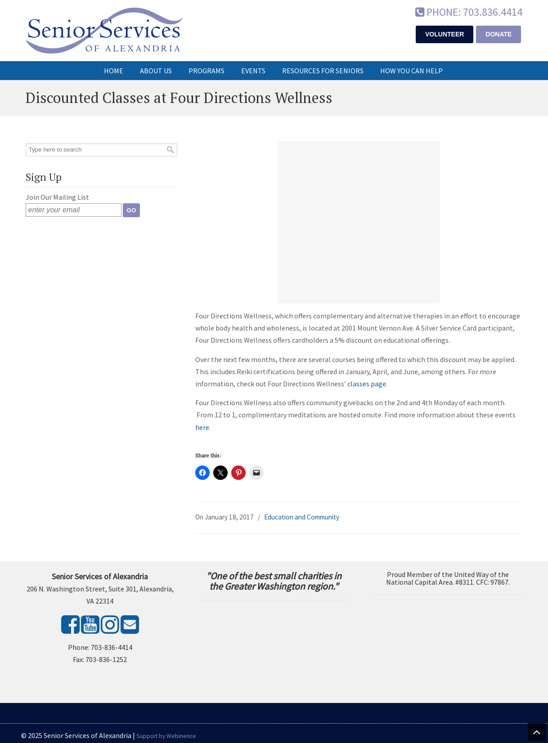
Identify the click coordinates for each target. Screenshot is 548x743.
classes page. (367, 383)
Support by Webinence (166, 736)
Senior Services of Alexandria (104, 31)
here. (203, 427)
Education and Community (301, 517)
